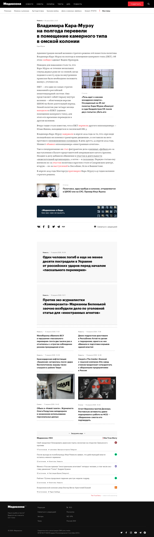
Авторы (40, 516)
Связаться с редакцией (105, 226)
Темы (40, 520)
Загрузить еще (77, 433)
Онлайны (50, 4)
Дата (68, 4)
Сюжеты (40, 4)
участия (57, 163)
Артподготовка (38, 10)
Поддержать (136, 4)
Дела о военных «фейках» (72, 10)
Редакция (41, 507)
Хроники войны (53, 10)
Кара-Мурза (41, 46)
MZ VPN (70, 516)
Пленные (7, 10)
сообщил (47, 60)
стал (66, 149)
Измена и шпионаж (21, 10)
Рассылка (70, 511)
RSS (69, 507)
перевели (83, 126)
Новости (29, 4)
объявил (50, 144)
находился (42, 111)
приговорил (74, 171)
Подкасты (78, 4)
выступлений (60, 166)
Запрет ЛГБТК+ (91, 10)
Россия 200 (71, 520)
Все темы (106, 11)
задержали (67, 134)
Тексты (60, 4)
